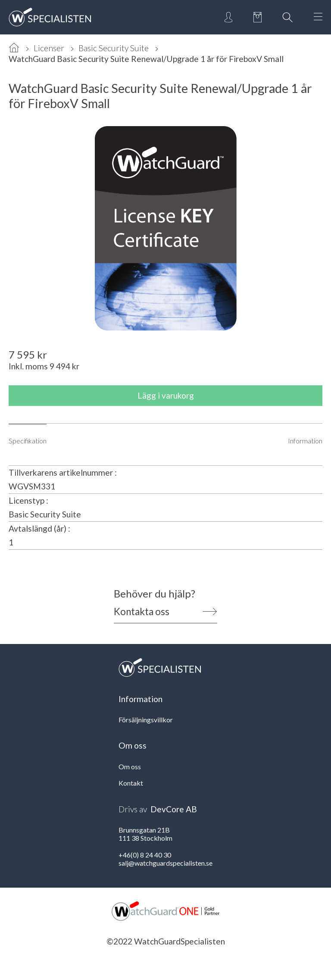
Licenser (49, 48)
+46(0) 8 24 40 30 (145, 855)
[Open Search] (287, 17)
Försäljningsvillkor (146, 719)
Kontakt (131, 783)
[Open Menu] (318, 17)
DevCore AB (173, 809)
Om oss (130, 766)
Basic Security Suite (113, 48)
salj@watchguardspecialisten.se (165, 863)
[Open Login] (228, 17)
